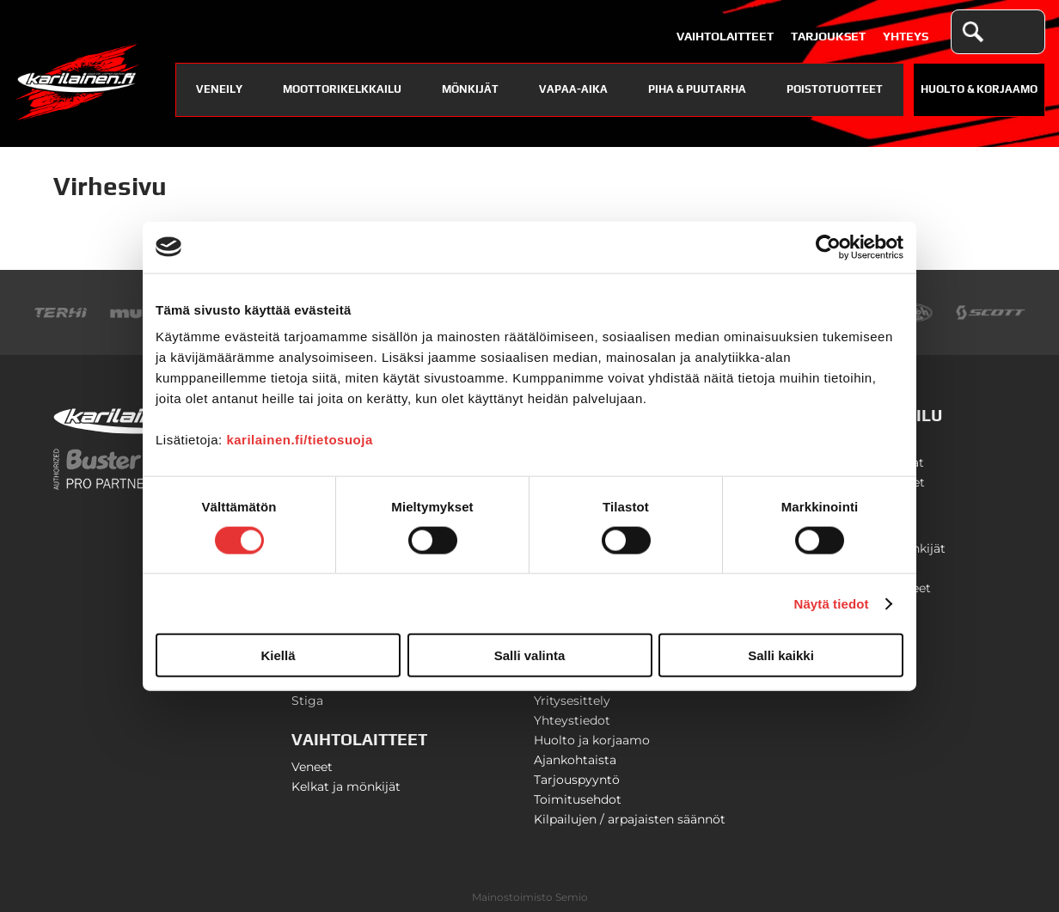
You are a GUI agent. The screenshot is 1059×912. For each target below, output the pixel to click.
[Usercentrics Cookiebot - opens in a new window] (828, 247)
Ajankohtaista (575, 760)
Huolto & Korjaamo (979, 89)
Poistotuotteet (835, 89)
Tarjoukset (828, 36)
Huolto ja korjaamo (592, 740)
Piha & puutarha (697, 89)
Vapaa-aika (573, 89)
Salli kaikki (781, 655)
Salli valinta (530, 655)
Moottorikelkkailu (342, 89)
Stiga (307, 700)
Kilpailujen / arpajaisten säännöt (629, 819)
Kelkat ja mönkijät (346, 786)
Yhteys (905, 36)
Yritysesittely (572, 700)
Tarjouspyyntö (577, 779)
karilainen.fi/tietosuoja (299, 439)
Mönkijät (470, 89)
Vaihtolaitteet (725, 36)
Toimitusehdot (577, 799)
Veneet (312, 766)
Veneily (219, 89)
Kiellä (277, 655)
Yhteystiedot (572, 720)
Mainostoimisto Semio (530, 897)
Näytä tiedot (831, 603)
